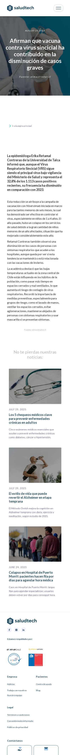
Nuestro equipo (14, 695)
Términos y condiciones (18, 715)
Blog (38, 690)
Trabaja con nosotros (17, 690)
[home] (25, 8)
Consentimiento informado (20, 721)
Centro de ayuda (44, 684)
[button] (58, 8)
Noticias (11, 684)
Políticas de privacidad (17, 727)
